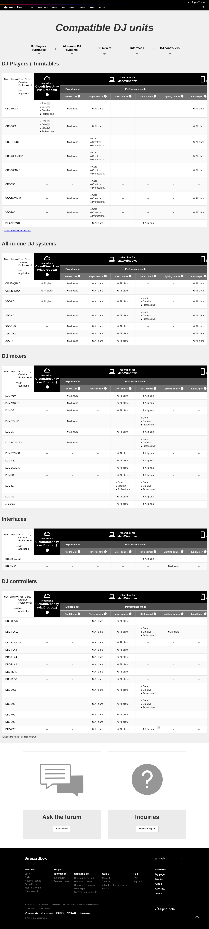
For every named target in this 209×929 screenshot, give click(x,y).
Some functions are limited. (17, 230)
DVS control (148, 96)
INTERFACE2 (13, 559)
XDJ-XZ (9, 315)
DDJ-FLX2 (11, 664)
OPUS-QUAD (12, 283)
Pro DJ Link (72, 96)
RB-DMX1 (11, 566)
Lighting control (173, 96)
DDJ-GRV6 (11, 621)
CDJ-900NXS (12, 170)
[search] (203, 7)
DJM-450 (10, 460)
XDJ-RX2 (10, 333)
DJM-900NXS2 (13, 442)
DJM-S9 (9, 486)
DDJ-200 (10, 722)
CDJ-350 (10, 184)
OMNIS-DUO (12, 290)
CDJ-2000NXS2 (14, 156)
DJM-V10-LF (12, 403)
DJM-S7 (9, 496)
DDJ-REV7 (11, 671)
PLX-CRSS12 (12, 223)
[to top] (197, 916)
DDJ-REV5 (11, 679)
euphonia (10, 504)
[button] (169, 858)
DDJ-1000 (11, 689)
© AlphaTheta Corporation (36, 918)
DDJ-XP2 (10, 729)
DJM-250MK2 (12, 468)
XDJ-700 (10, 212)
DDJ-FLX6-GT (13, 642)
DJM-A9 (9, 432)
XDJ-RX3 (10, 326)
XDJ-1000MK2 (13, 198)
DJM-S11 (10, 475)
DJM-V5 (9, 410)
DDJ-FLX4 (11, 657)
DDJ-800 (10, 704)
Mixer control (123, 96)
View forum (62, 828)
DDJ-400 (10, 714)
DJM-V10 (10, 395)
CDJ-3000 (11, 126)
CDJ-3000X (11, 108)
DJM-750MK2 (12, 453)
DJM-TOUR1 (12, 421)
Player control (98, 96)
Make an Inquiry (147, 828)
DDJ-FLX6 (11, 649)
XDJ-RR (9, 341)
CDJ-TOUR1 (12, 142)
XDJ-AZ (9, 301)
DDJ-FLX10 (11, 631)
